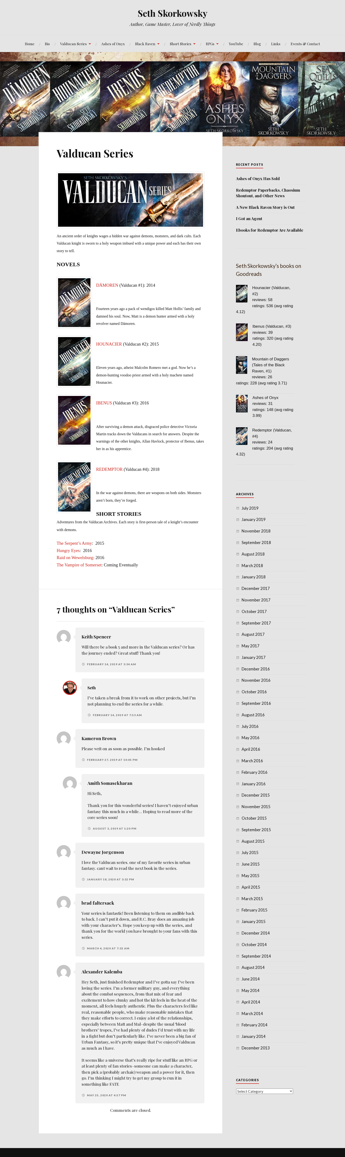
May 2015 (250, 875)
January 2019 (254, 519)
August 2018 (253, 554)
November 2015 (256, 806)
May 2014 (250, 990)
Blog (257, 43)
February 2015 (254, 909)
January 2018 (254, 576)
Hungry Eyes (68, 550)
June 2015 (251, 864)
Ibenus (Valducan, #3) (271, 326)
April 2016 (251, 749)
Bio (47, 43)
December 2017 (256, 588)
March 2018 (252, 565)
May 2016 (250, 737)
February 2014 (254, 1024)
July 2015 (250, 852)
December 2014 (256, 933)
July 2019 (250, 508)
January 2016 (254, 783)
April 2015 (251, 887)
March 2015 (252, 898)
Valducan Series (73, 43)
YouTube (236, 43)
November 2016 (256, 680)
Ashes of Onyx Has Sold (258, 178)
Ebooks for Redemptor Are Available (269, 230)
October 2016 (254, 691)
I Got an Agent (249, 218)
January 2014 (254, 1036)
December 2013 (256, 1047)
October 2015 (254, 818)
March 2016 (252, 760)
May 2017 (250, 645)
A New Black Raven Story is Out (265, 207)
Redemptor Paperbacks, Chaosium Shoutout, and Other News (268, 192)
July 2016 (250, 726)
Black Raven (145, 43)
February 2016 (254, 772)
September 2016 (256, 703)
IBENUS (104, 402)
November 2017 (256, 599)
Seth (92, 687)
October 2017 (254, 611)
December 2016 (256, 668)
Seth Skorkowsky (172, 13)
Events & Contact (305, 43)
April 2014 (251, 1002)
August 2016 (253, 714)
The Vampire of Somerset (79, 564)
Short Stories (180, 43)
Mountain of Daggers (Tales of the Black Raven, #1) (270, 365)
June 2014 (251, 978)
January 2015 (254, 921)
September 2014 (256, 956)
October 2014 (254, 944)
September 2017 (256, 623)
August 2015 (253, 841)
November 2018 (256, 530)
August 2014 (253, 967)
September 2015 (256, 829)
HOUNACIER (109, 344)
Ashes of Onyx (113, 43)
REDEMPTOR (110, 469)
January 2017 (254, 657)
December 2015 (256, 795)
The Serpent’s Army (74, 543)
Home (30, 43)
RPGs (210, 43)
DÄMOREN (107, 285)
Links (275, 43)
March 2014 (252, 1013)
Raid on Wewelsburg (75, 557)
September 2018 (256, 542)
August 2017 (253, 634)
